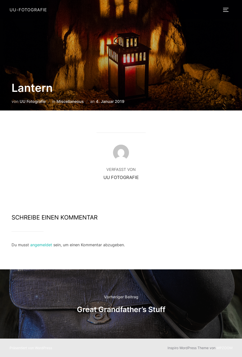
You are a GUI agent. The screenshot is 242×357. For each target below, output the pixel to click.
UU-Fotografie (28, 9)
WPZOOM (224, 348)
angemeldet (41, 244)
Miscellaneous (70, 101)
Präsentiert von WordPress (31, 348)
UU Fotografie (33, 101)
